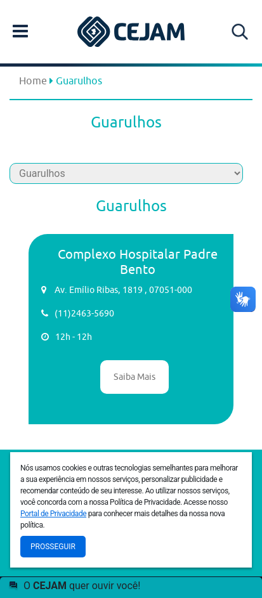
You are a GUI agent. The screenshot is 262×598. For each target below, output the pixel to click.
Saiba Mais (134, 377)
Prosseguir (52, 546)
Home (33, 80)
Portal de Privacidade (53, 513)
